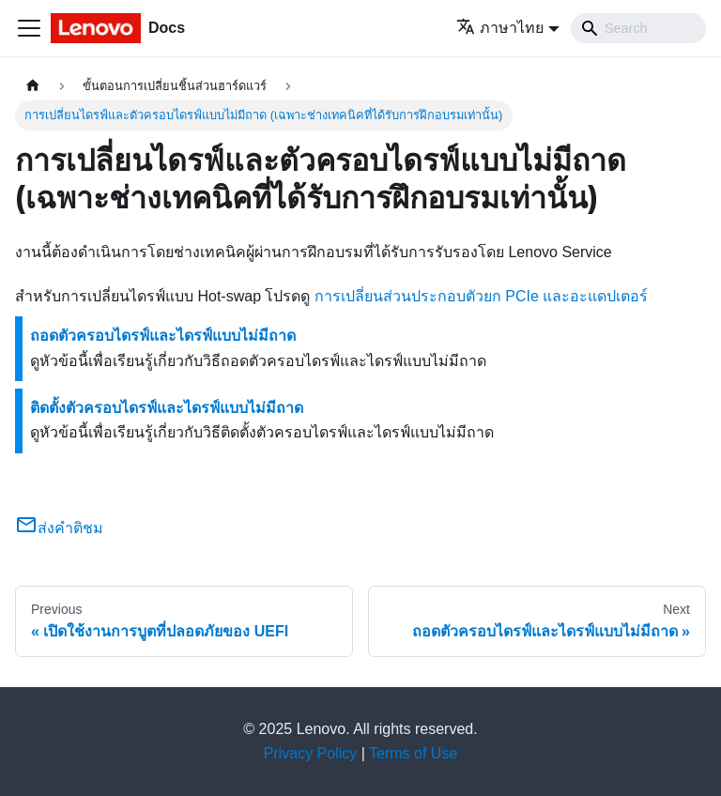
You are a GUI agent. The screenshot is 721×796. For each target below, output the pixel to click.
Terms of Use (413, 753)
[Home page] (33, 85)
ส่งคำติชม (59, 528)
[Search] (638, 28)
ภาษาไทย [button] (500, 28)
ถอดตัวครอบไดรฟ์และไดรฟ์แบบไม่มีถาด (163, 336)
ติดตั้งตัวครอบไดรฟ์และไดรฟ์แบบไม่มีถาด (166, 408)
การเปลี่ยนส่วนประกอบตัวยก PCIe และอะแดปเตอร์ (481, 296)
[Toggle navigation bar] (29, 28)
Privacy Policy (311, 753)
